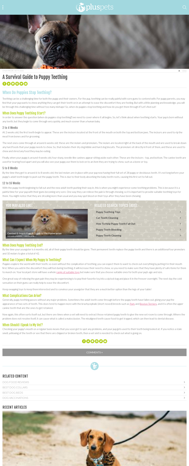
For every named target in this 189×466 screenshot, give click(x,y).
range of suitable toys (68, 272)
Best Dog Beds (12, 392)
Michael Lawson (14, 236)
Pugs (132, 303)
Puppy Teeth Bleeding (109, 229)
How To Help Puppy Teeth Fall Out (115, 223)
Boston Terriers (148, 303)
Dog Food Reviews (15, 382)
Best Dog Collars (15, 387)
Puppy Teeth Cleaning (108, 235)
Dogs (184, 71)
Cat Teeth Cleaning (107, 217)
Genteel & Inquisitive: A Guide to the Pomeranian (34, 233)
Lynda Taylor (7, 71)
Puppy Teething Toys (108, 211)
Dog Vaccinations (15, 397)
